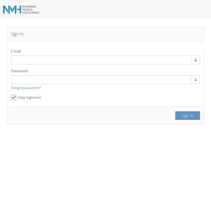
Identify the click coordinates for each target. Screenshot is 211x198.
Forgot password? (26, 86)
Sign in (188, 114)
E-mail (16, 50)
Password (19, 70)
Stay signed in (26, 96)
